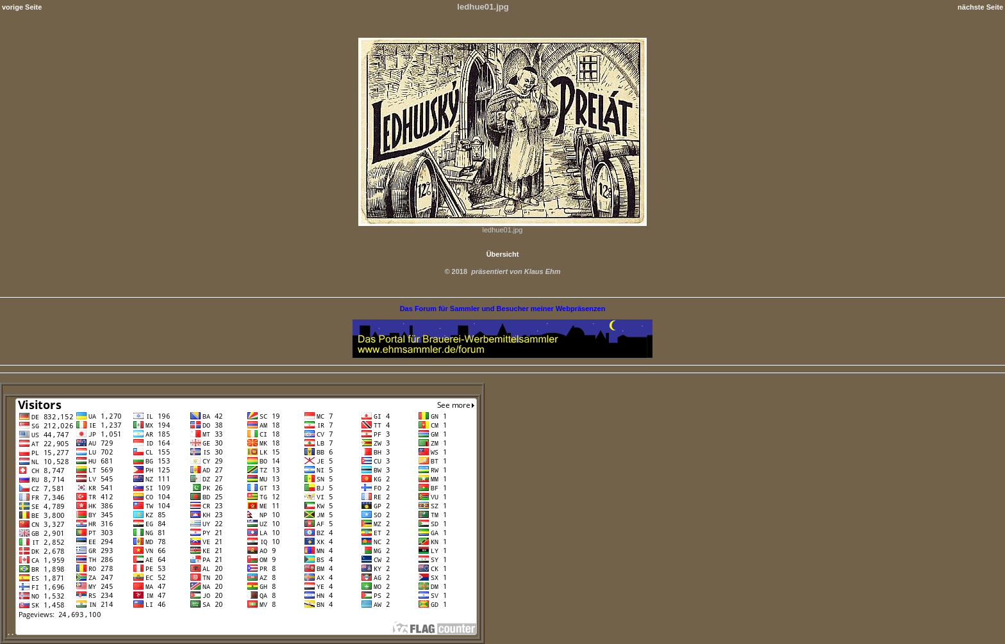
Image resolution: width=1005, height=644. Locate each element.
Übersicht (502, 254)
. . (242, 632)
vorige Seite (22, 7)
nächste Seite (980, 7)
